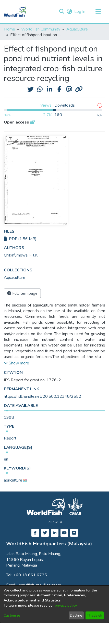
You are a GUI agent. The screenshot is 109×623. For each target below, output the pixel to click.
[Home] (15, 11)
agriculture (13, 480)
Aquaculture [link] (77, 29)
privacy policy (66, 605)
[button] (61, 11)
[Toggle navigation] (98, 11)
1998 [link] (9, 417)
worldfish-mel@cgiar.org (39, 585)
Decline (76, 615)
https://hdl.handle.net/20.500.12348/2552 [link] (42, 396)
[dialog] (54, 604)
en (6, 459)
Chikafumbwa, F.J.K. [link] (21, 255)
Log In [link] (80, 11)
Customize (12, 615)
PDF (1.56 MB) (20, 239)
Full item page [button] (22, 293)
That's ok (94, 615)
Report (10, 438)
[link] (14, 277)
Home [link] (9, 29)
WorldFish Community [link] (40, 29)
